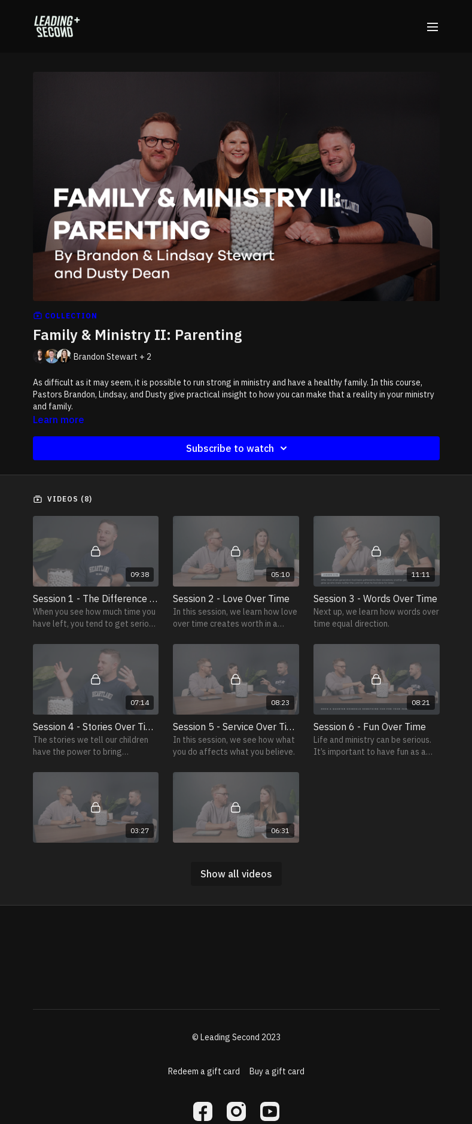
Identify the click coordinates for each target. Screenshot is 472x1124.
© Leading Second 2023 (236, 1037)
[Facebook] (202, 1111)
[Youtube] (269, 1111)
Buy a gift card (276, 1071)
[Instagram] (236, 1111)
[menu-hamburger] (432, 26)
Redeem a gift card (204, 1071)
